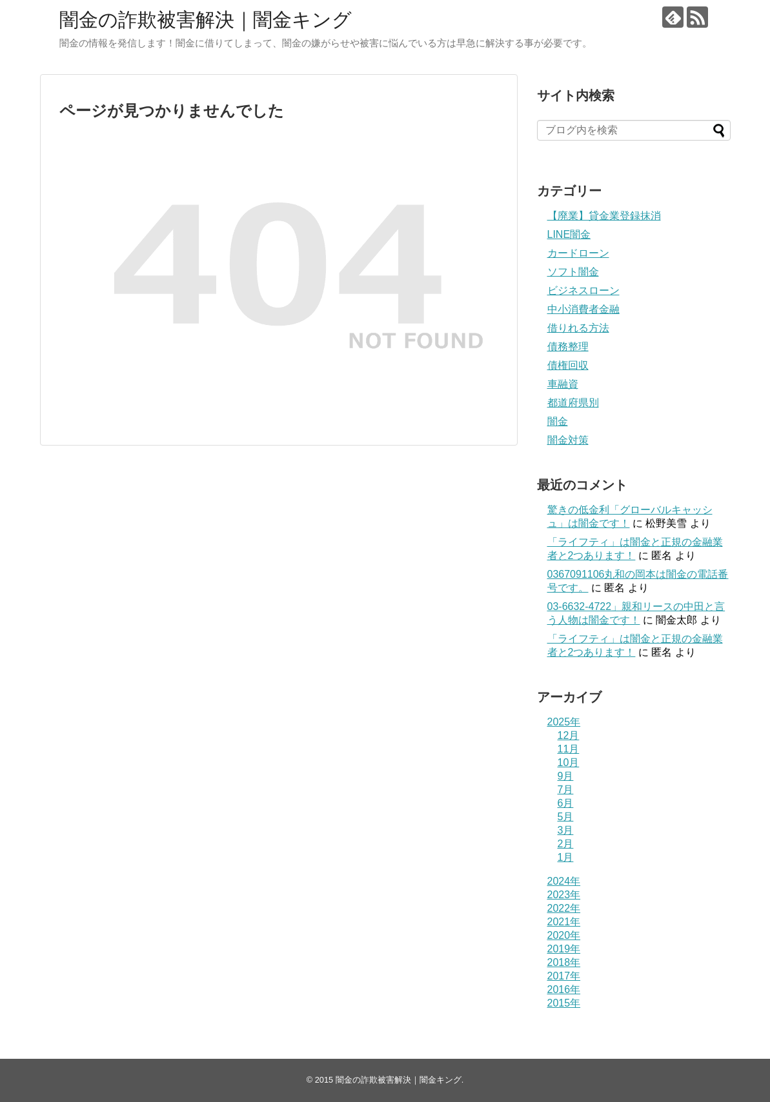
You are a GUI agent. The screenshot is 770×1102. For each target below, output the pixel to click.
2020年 (564, 935)
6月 (566, 803)
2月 (566, 843)
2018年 (564, 962)
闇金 (557, 421)
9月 (566, 776)
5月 (566, 816)
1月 (566, 857)
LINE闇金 (569, 234)
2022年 (564, 908)
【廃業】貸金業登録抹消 (604, 215)
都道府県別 (573, 402)
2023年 (564, 894)
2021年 (564, 921)
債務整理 (568, 346)
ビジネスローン (583, 290)
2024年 (564, 881)
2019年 (564, 948)
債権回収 (568, 365)
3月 (566, 830)
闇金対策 (568, 440)
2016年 (564, 989)
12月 (569, 735)
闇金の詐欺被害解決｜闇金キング (205, 19)
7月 (566, 789)
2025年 (564, 721)
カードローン (578, 253)
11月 (569, 748)
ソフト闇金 (573, 271)
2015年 (564, 1003)
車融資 (562, 384)
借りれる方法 (578, 327)
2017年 (564, 975)
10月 (569, 762)
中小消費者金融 (583, 309)
